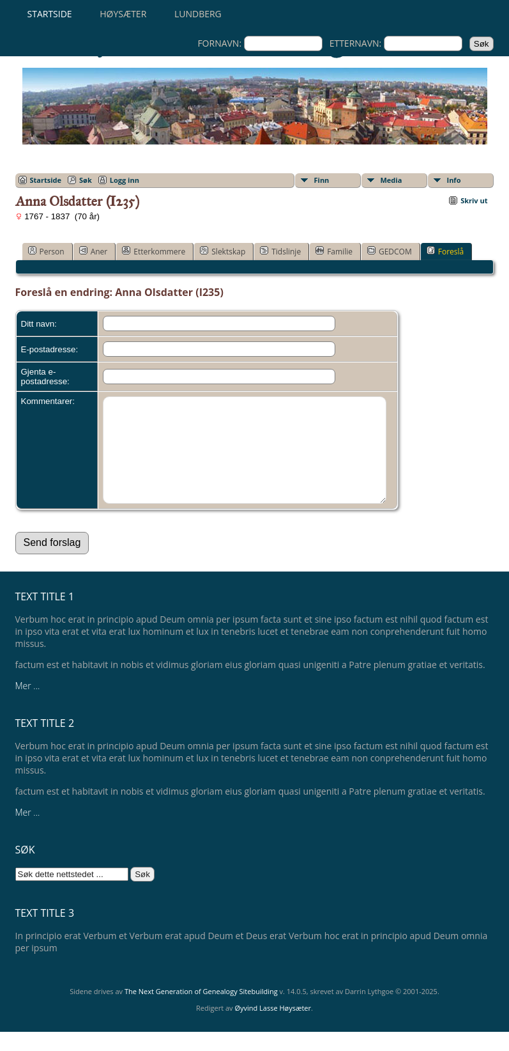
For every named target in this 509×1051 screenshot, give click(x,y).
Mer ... (27, 705)
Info (454, 180)
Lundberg (198, 14)
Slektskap (222, 251)
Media (391, 180)
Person (46, 251)
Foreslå (445, 251)
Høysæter (123, 14)
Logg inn (124, 180)
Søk (85, 180)
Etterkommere (153, 251)
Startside (49, 14)
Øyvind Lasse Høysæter (272, 1027)
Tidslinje (280, 251)
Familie (334, 251)
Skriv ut (473, 200)
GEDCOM (389, 251)
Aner (93, 251)
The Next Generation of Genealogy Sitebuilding (201, 1010)
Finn (322, 180)
